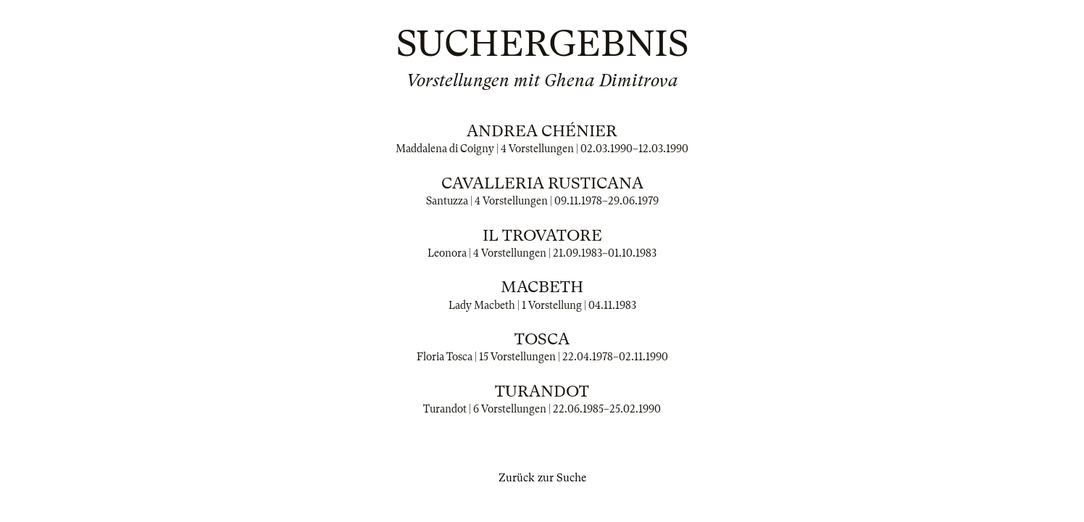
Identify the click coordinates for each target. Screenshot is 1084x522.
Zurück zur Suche (542, 477)
